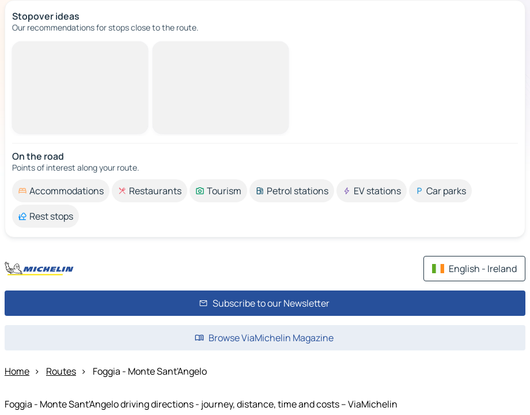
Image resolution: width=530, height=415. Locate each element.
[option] (60, 190)
